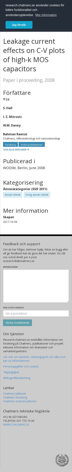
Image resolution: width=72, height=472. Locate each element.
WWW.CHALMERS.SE (16, 424)
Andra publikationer (32, 144)
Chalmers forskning (15, 397)
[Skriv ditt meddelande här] (36, 286)
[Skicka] (17, 323)
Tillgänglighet (11, 372)
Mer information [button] (46, 15)
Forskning (10, 144)
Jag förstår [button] (19, 24)
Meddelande (10, 266)
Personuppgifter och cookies (21, 366)
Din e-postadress (13, 307)
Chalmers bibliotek (14, 393)
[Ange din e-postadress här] (36, 313)
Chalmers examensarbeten (19, 401)
